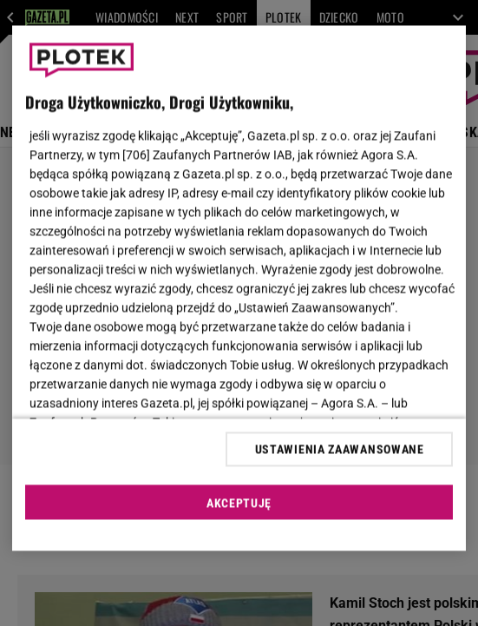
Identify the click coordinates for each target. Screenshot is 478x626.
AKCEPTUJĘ (239, 503)
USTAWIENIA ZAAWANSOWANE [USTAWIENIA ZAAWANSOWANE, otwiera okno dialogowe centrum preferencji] (339, 449)
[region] (239, 288)
